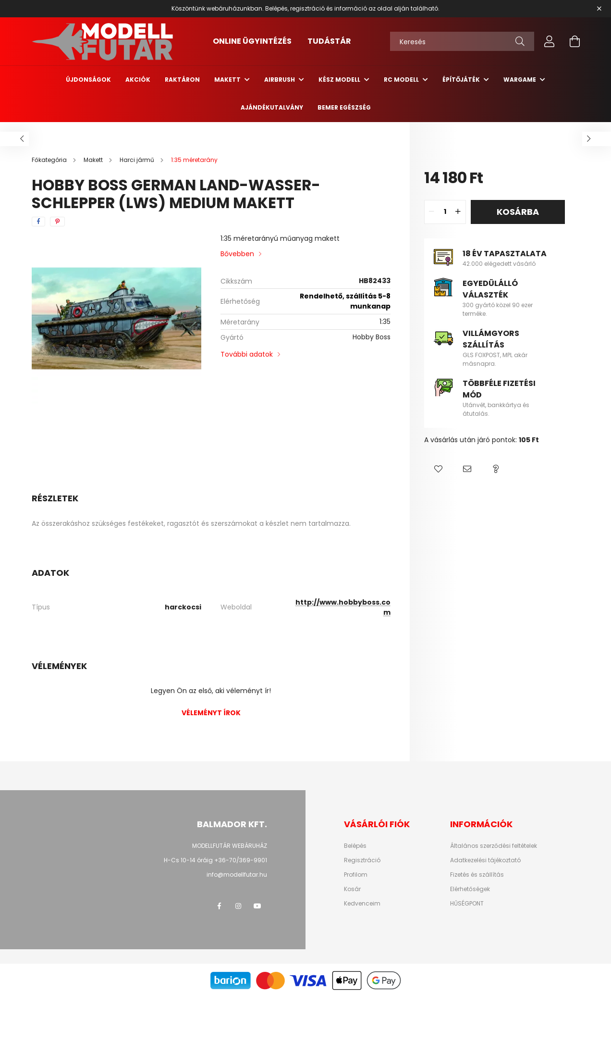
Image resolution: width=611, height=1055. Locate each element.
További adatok (246, 354)
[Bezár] (599, 8)
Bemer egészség (344, 107)
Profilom (355, 874)
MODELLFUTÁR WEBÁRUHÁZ (229, 846)
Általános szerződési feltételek (493, 846)
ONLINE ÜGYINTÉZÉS (252, 41)
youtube (257, 906)
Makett (228, 79)
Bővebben (237, 254)
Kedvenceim (362, 903)
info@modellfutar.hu (237, 874)
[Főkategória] (50, 160)
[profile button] (549, 41)
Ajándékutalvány (272, 107)
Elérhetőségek (470, 889)
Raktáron (182, 79)
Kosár (352, 889)
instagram (238, 906)
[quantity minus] (432, 212)
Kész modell (340, 79)
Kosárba (518, 212)
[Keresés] (462, 41)
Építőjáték (461, 79)
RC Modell (402, 79)
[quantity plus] (458, 212)
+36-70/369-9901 (240, 860)
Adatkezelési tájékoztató (485, 860)
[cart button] (574, 41)
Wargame (520, 79)
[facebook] (38, 221)
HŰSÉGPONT (467, 903)
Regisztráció (362, 860)
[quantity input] (445, 211)
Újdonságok (88, 79)
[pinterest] (57, 221)
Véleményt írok (211, 713)
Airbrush (280, 79)
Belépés (355, 846)
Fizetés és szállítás (477, 874)
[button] (438, 469)
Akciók (137, 79)
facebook (219, 906)
